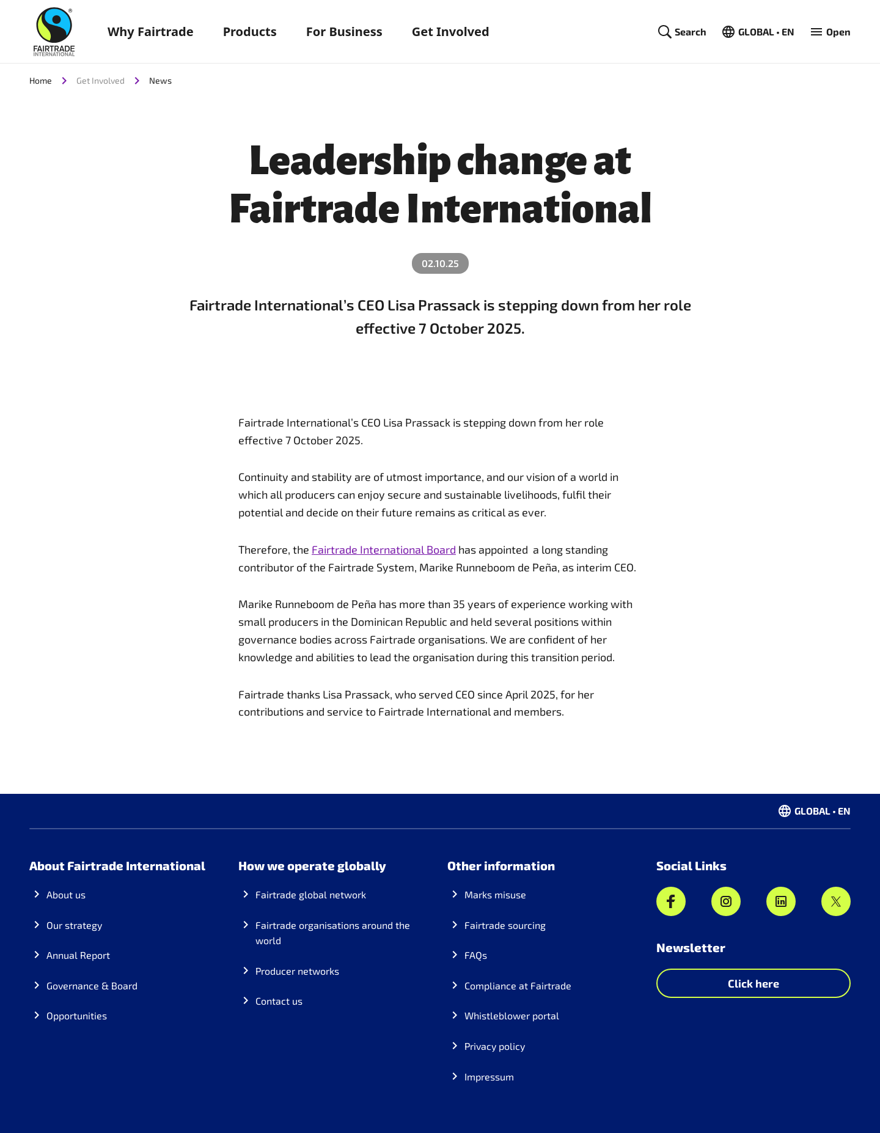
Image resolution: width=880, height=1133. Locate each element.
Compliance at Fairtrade (517, 985)
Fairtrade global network (310, 894)
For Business (344, 31)
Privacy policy (494, 1046)
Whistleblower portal (511, 1015)
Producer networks (297, 971)
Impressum (489, 1076)
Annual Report (78, 955)
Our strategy (74, 925)
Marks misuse (495, 894)
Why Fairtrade (151, 31)
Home (40, 80)
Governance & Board (92, 985)
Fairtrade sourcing (505, 925)
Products (250, 31)
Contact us (278, 1001)
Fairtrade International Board (384, 549)
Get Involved (451, 31)
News (160, 80)
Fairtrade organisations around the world (332, 933)
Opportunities (76, 1015)
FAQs (475, 955)
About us (66, 894)
